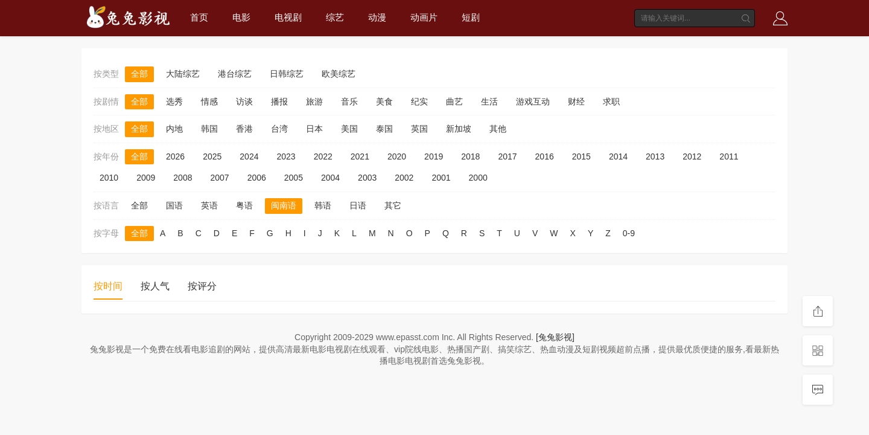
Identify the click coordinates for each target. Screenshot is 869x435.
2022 (323, 156)
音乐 (349, 101)
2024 (249, 156)
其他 (497, 129)
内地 (174, 129)
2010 (109, 177)
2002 (404, 177)
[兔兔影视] (555, 337)
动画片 (424, 17)
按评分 (202, 286)
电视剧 (288, 17)
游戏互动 (533, 101)
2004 (330, 177)
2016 (544, 156)
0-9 (629, 233)
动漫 (377, 17)
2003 (367, 177)
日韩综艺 (287, 74)
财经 (576, 101)
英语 (209, 205)
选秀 (174, 101)
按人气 (155, 286)
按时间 (108, 286)
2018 (470, 156)
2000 (478, 177)
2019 (433, 156)
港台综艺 (235, 74)
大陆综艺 (183, 74)
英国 (419, 129)
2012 (692, 156)
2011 (728, 156)
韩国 (209, 129)
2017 (507, 156)
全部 (139, 74)
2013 (655, 156)
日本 (314, 129)
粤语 (244, 205)
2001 (440, 177)
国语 (174, 205)
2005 (293, 177)
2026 (175, 156)
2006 (256, 177)
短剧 (471, 17)
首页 (199, 17)
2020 (396, 156)
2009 (145, 177)
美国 (349, 129)
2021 (360, 156)
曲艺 (454, 101)
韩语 (322, 205)
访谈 (244, 101)
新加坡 (458, 129)
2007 (219, 177)
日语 (357, 205)
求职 (611, 101)
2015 (581, 156)
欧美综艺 (338, 74)
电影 (241, 17)
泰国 (384, 129)
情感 (209, 101)
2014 (618, 156)
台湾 (279, 129)
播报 (279, 101)
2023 (285, 156)
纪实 (419, 101)
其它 (392, 205)
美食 (384, 101)
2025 (212, 156)
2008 (182, 177)
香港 (244, 129)
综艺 (335, 17)
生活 (489, 101)
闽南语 (283, 205)
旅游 (314, 101)
